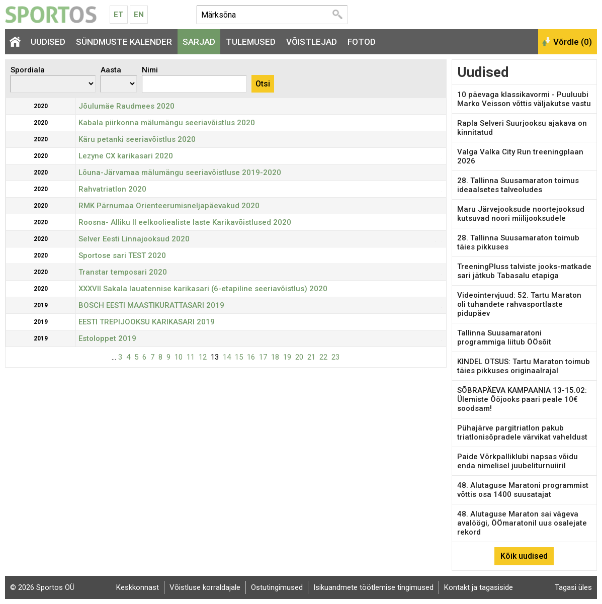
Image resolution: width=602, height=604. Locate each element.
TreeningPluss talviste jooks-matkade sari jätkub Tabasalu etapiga (524, 271)
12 (203, 357)
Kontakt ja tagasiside (478, 587)
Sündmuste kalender (124, 42)
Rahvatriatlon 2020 (112, 189)
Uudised (48, 42)
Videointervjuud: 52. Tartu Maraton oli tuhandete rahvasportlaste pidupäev (519, 304)
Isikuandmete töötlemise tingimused (373, 587)
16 (251, 357)
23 (335, 357)
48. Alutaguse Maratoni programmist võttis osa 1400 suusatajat (522, 490)
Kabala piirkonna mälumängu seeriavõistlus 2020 (166, 122)
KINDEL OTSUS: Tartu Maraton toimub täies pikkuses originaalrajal (523, 366)
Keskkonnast (137, 587)
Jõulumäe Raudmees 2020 (126, 106)
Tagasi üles (573, 587)
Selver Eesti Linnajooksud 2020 (134, 238)
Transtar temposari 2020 (122, 272)
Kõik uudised (524, 556)
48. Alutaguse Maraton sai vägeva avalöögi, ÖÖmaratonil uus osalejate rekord (522, 523)
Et (118, 14)
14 (227, 357)
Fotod (362, 42)
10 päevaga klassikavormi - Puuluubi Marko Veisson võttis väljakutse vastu (524, 99)
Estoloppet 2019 (107, 338)
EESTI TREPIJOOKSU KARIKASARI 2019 (146, 321)
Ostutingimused (277, 587)
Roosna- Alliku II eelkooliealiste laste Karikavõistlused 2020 (184, 222)
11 (191, 357)
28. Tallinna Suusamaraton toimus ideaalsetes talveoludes (518, 185)
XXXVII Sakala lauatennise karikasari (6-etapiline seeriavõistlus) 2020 (202, 288)
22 (323, 357)
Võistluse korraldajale (204, 587)
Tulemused (251, 42)
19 (287, 357)
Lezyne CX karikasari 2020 (125, 155)
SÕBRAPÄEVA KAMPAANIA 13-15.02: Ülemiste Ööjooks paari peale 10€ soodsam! (522, 399)
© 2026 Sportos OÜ (42, 587)
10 (179, 357)
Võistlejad (311, 42)
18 (275, 357)
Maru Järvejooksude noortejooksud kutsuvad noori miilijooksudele (520, 214)
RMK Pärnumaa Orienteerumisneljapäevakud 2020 (169, 205)
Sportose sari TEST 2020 (122, 255)
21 (311, 357)
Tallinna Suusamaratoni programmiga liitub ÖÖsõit (504, 337)
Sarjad (199, 42)
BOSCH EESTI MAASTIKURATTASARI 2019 (151, 305)
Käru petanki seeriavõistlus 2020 (137, 139)
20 (299, 357)
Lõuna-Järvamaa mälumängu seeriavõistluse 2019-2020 (179, 172)
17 (263, 357)
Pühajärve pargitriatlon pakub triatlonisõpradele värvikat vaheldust (522, 432)
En (139, 14)
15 (239, 357)
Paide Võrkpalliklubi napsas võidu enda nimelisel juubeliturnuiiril (517, 461)
